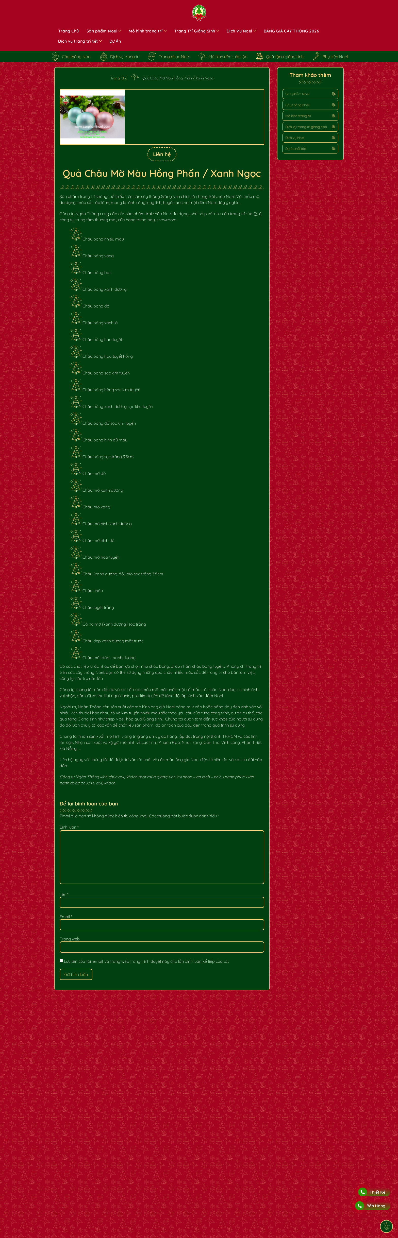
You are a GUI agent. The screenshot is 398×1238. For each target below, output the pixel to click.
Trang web (70, 939)
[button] (310, 94)
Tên (64, 894)
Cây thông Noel (297, 105)
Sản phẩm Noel (297, 94)
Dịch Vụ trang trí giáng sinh (306, 127)
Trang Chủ (118, 78)
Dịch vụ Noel (295, 137)
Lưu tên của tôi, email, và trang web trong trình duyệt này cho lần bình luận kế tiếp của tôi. (146, 961)
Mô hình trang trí (298, 116)
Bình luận (69, 827)
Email (66, 917)
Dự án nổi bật (295, 148)
